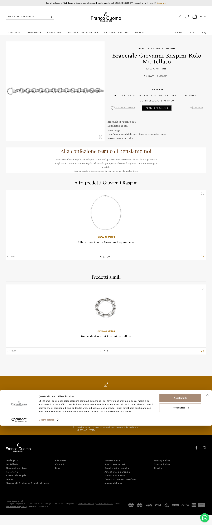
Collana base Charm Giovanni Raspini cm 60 (106, 237)
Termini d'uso (112, 456)
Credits (158, 464)
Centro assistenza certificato (121, 475)
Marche (140, 28)
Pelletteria (54, 28)
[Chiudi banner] (207, 494)
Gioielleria (13, 28)
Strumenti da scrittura (83, 28)
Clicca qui (161, 3)
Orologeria (33, 28)
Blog (204, 28)
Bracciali (170, 44)
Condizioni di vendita (117, 464)
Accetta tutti (180, 497)
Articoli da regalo (116, 28)
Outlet (9, 475)
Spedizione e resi (115, 460)
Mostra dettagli (46, 519)
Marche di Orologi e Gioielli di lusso (27, 479)
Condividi (196, 103)
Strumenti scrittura (16, 464)
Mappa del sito (113, 479)
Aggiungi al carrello (157, 103)
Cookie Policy (162, 460)
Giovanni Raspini (160, 64)
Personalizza (180, 507)
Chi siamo (178, 28)
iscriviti (127, 415)
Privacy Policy (88, 423)
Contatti (192, 28)
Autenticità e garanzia (117, 468)
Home (141, 44)
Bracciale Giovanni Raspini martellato (106, 332)
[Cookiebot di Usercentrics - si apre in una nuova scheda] (19, 519)
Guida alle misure (115, 471)
